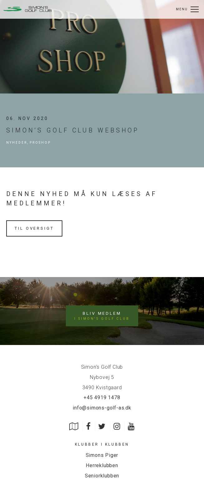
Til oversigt (34, 228)
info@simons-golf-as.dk (102, 408)
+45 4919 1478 (102, 397)
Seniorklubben (102, 476)
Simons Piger (102, 455)
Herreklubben (102, 465)
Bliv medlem (102, 316)
